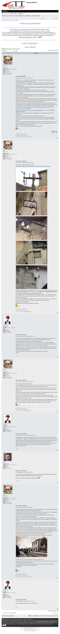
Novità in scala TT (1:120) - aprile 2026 (30, 23)
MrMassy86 (9, 48)
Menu (5, 11)
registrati (24, 29)
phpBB (25, 629)
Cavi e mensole (30, 47)
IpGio (4, 65)
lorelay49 (18, 48)
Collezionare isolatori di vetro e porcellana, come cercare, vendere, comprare (33, 166)
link (38, 31)
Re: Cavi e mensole (21, 161)
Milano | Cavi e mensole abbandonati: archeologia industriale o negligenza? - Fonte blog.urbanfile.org (34, 85)
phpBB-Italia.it (33, 630)
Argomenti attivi (15, 20)
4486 (8, 68)
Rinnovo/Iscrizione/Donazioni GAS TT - (30, 37)
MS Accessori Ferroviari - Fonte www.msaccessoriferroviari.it (29, 110)
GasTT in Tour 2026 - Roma (30, 43)
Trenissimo (5, 325)
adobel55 (13, 48)
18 (7, 326)
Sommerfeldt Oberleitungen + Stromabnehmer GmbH (30, 293)
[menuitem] (13, 14)
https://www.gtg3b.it (27, 136)
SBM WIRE (51, 117)
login (19, 29)
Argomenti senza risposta (6, 20)
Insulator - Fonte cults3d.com (22, 301)
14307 (8, 463)
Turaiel (33, 628)
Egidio (4, 462)
